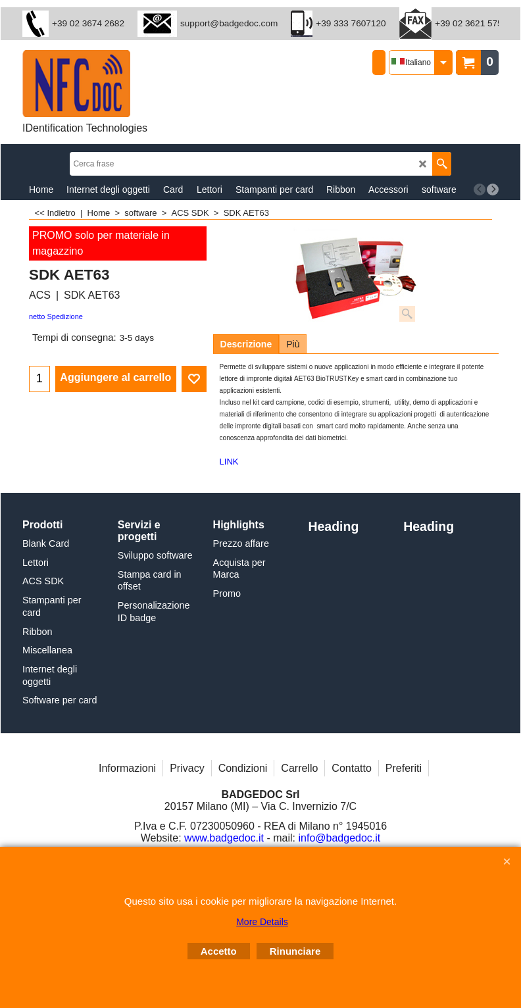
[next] (493, 189)
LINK (229, 461)
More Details (262, 922)
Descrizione (246, 344)
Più (292, 344)
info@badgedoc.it (340, 838)
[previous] (479, 189)
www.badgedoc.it (224, 838)
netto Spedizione (56, 316)
